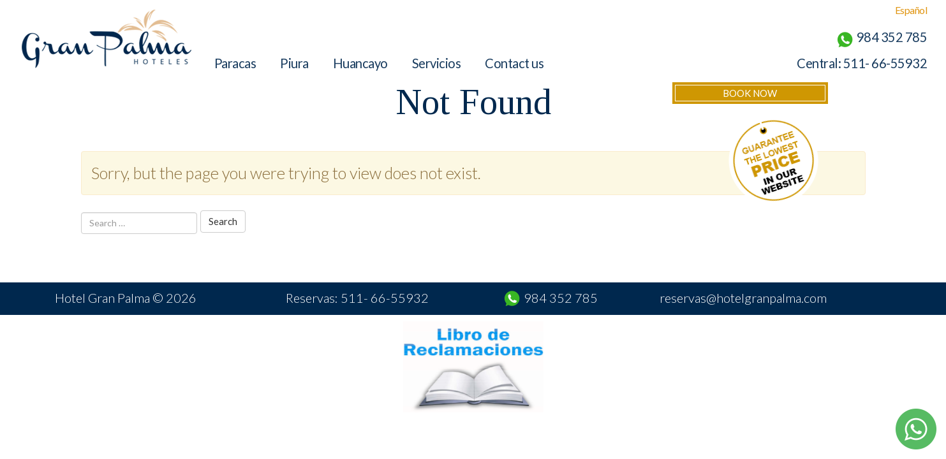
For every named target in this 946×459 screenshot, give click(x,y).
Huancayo (360, 63)
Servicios (436, 63)
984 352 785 (561, 297)
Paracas (235, 63)
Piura (294, 63)
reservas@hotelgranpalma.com (743, 297)
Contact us (514, 63)
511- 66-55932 (885, 63)
